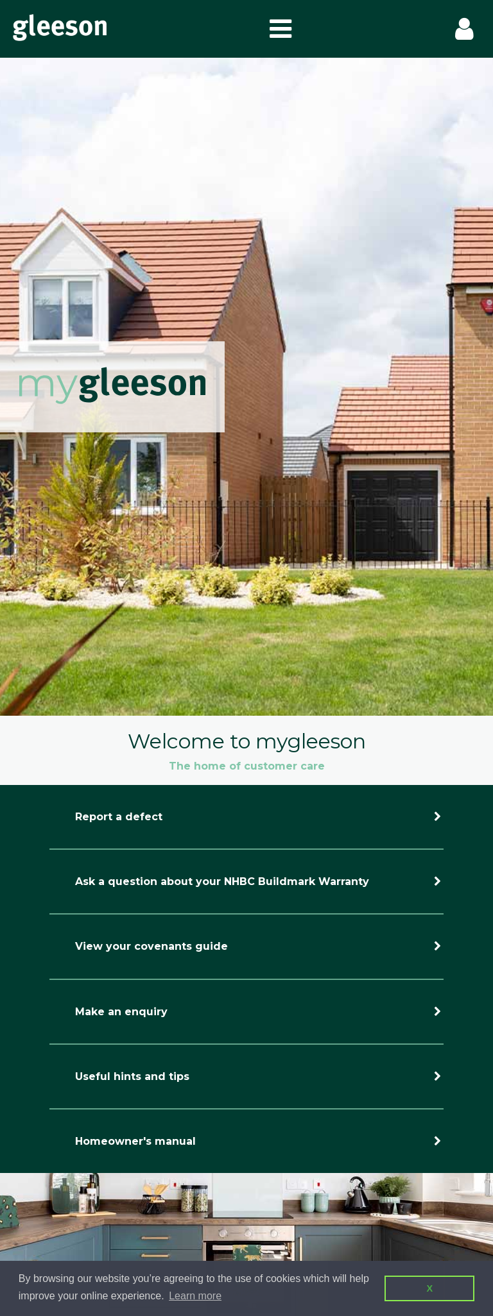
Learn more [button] (195, 1295)
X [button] (429, 1288)
